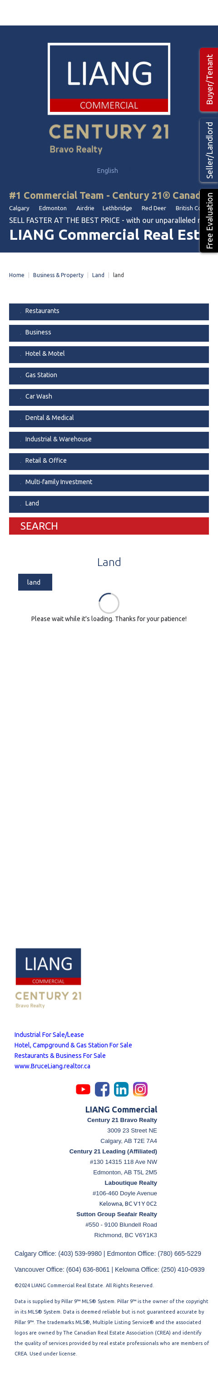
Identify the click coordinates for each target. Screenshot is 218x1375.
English (108, 170)
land (33, 582)
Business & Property (58, 275)
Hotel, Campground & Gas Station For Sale (73, 1045)
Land (98, 275)
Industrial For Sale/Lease (49, 1034)
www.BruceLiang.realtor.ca (52, 1066)
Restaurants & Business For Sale (60, 1055)
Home (17, 275)
